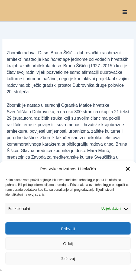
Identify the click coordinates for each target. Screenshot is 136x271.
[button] (128, 169)
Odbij (68, 243)
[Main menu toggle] (125, 12)
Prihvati (68, 228)
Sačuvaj (68, 258)
